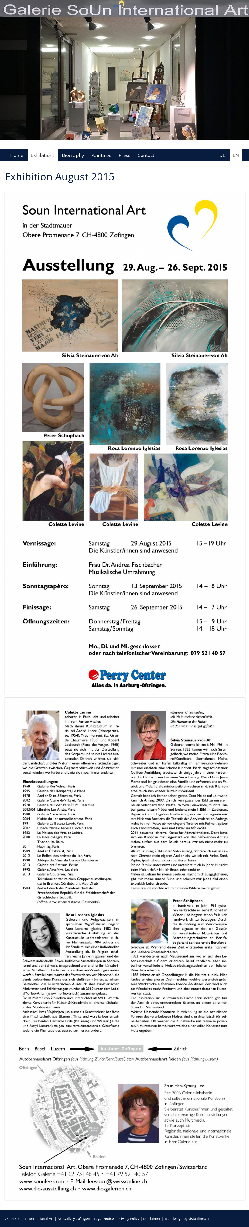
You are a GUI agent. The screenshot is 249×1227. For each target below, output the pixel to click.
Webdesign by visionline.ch (186, 1218)
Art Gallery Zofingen (74, 1218)
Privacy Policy (128, 1218)
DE (222, 155)
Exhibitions (43, 155)
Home (16, 155)
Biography (73, 155)
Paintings (101, 155)
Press (124, 155)
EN (236, 155)
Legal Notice (104, 1218)
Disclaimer (151, 1218)
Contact (146, 155)
